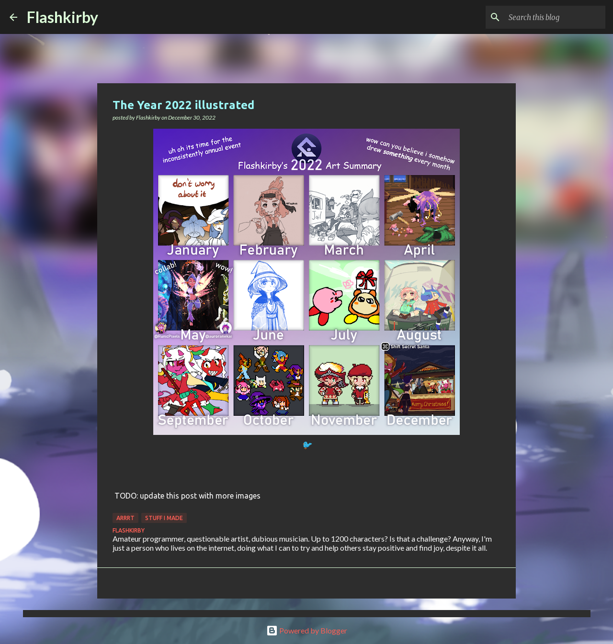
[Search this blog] (555, 17)
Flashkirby (62, 17)
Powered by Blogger (306, 630)
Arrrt (125, 518)
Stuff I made (164, 518)
